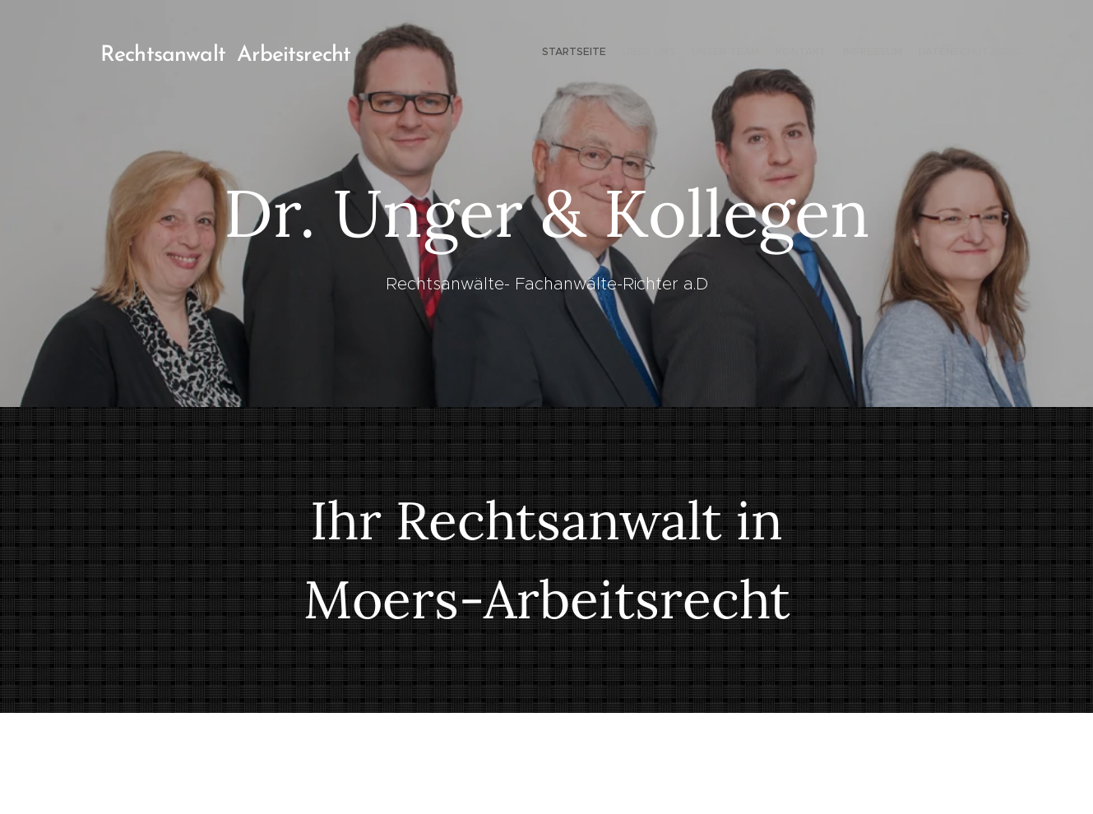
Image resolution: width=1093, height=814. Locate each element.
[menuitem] (980, 53)
